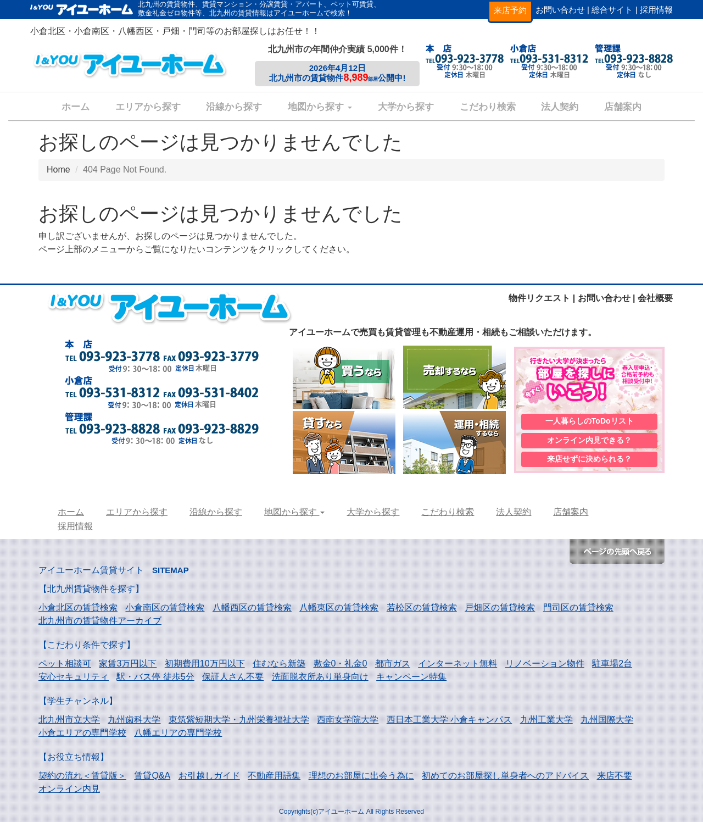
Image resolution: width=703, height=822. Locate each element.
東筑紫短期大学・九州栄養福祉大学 (239, 719)
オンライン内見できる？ (589, 440)
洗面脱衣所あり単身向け (320, 676)
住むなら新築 (279, 663)
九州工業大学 (546, 719)
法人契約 (559, 107)
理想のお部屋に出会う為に (361, 775)
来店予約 (510, 10)
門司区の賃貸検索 (578, 607)
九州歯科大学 (134, 719)
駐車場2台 (612, 663)
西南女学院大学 (347, 719)
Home (58, 169)
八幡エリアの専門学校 (178, 732)
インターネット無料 (457, 663)
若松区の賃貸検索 (422, 607)
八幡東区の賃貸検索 (338, 607)
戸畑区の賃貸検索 (500, 607)
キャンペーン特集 (411, 676)
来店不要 (614, 775)
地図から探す (320, 107)
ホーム (76, 107)
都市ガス (392, 663)
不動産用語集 (274, 775)
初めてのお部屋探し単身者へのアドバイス (505, 775)
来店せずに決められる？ (589, 460)
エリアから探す (148, 107)
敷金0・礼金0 (340, 663)
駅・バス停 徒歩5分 (155, 676)
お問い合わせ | (562, 9)
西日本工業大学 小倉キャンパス (449, 719)
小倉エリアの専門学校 (82, 732)
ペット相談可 (64, 663)
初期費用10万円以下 (205, 663)
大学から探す (406, 107)
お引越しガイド (209, 775)
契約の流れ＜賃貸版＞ (82, 775)
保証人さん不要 (233, 676)
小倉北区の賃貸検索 (78, 607)
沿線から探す (234, 107)
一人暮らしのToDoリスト (589, 420)
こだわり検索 (488, 107)
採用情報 (656, 9)
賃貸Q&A (152, 775)
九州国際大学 (607, 719)
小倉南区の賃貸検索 (164, 607)
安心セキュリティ (73, 676)
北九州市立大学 (69, 719)
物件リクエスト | (542, 298)
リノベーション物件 (544, 663)
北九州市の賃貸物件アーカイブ (99, 620)
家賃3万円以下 (128, 663)
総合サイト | (614, 9)
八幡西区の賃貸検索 (252, 607)
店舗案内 (622, 107)
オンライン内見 (69, 788)
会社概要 (655, 298)
